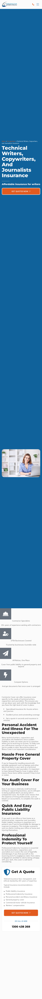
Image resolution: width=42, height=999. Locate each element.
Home (3, 141)
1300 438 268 (21, 926)
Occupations (11, 141)
